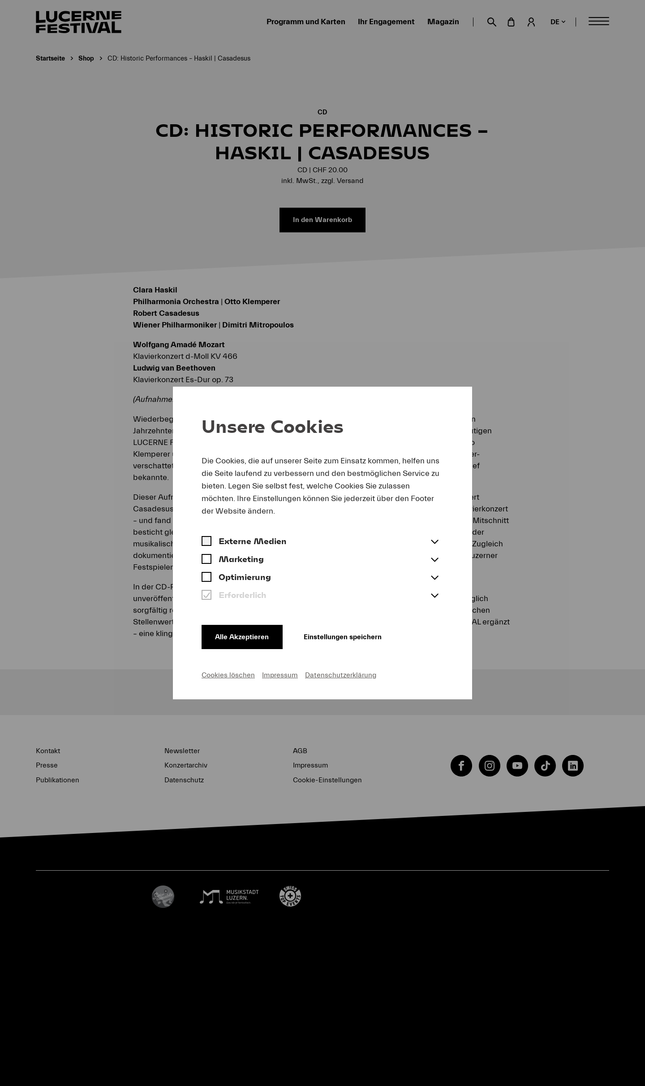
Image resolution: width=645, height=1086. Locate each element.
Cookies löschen (228, 675)
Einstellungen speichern (346, 636)
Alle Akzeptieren (243, 636)
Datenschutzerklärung (340, 675)
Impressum (280, 675)
